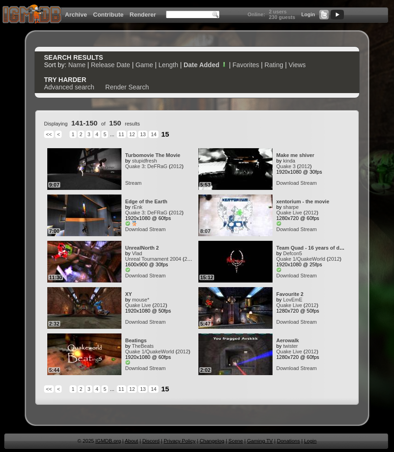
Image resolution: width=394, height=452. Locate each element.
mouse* (140, 299)
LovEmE (293, 299)
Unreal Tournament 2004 (153, 259)
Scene (236, 441)
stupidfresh (144, 160)
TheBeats (142, 346)
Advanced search (69, 87)
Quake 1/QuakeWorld (300, 259)
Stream (133, 183)
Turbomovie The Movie (152, 155)
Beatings (135, 340)
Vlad (137, 253)
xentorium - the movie (302, 201)
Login (308, 14)
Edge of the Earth (146, 201)
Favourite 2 (290, 294)
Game (144, 65)
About (131, 441)
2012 (176, 166)
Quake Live (289, 212)
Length (168, 65)
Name (76, 65)
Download (287, 183)
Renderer (143, 14)
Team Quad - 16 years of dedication (319, 248)
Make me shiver (295, 155)
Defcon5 (292, 253)
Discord (150, 441)
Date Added (205, 65)
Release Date (110, 65)
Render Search (127, 87)
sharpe (291, 207)
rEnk (137, 207)
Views (296, 65)
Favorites (246, 65)
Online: (256, 14)
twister (290, 346)
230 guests (282, 17)
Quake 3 (135, 166)
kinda (289, 160)
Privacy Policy (179, 441)
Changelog (212, 441)
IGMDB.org (108, 441)
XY (128, 294)
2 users (278, 11)
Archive (76, 14)
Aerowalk (287, 340)
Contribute (108, 14)
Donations (288, 441)
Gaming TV (260, 441)
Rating (274, 65)
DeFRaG (157, 166)
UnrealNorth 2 (142, 248)
